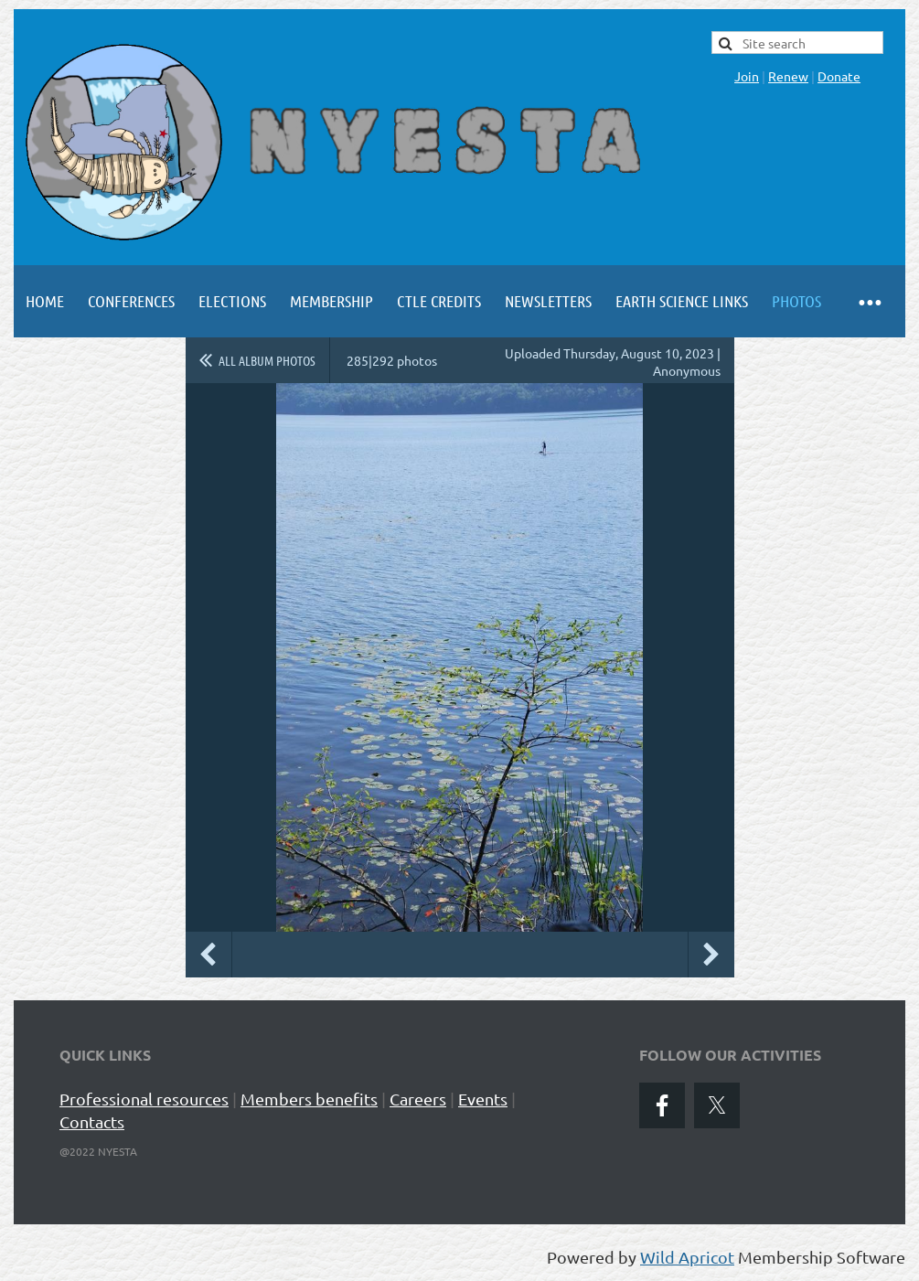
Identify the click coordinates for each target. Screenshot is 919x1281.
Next (711, 954)
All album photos (267, 360)
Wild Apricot (687, 1256)
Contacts (91, 1121)
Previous (208, 954)
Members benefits (309, 1098)
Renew (788, 76)
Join (746, 76)
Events (483, 1098)
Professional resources (144, 1098)
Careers (418, 1098)
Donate (838, 76)
